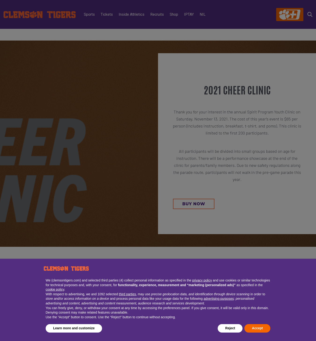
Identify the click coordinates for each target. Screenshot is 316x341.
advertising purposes (219, 298)
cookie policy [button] (55, 289)
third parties (127, 294)
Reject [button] (230, 328)
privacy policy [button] (202, 280)
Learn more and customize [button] (74, 328)
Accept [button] (257, 328)
